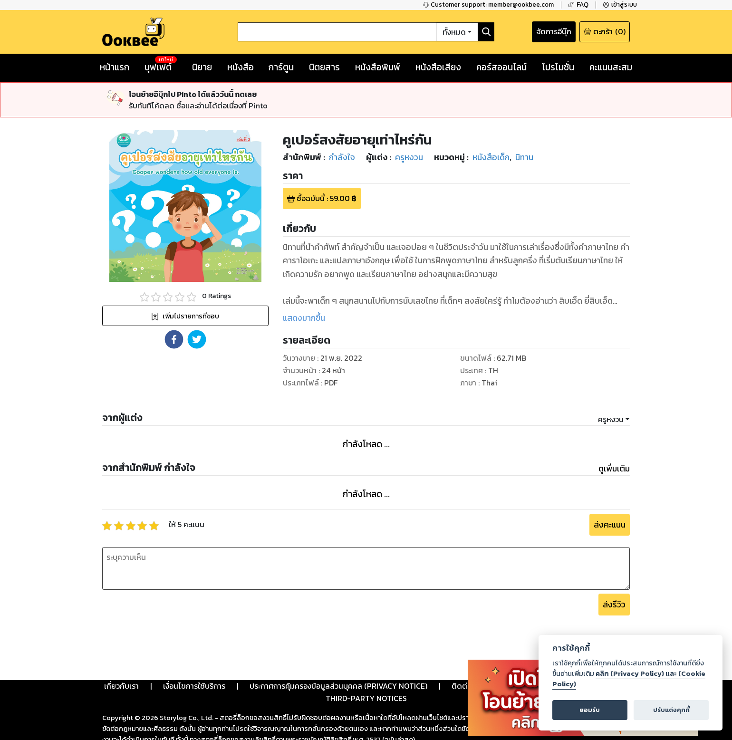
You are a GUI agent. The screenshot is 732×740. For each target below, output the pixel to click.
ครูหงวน (611, 384)
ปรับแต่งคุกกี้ (671, 709)
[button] (173, 304)
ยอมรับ (589, 709)
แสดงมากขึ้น (304, 283)
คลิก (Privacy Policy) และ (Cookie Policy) (628, 678)
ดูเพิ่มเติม (614, 433)
